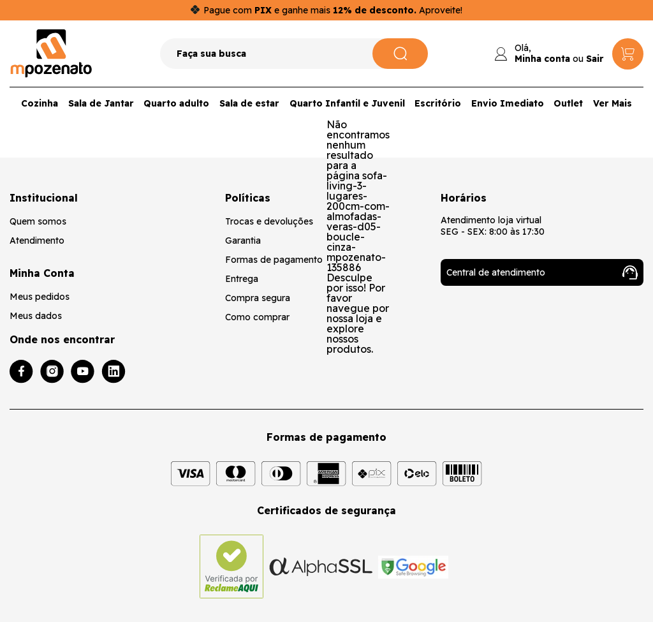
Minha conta (542, 58)
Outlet (568, 103)
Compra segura (257, 298)
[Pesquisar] (400, 53)
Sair (595, 58)
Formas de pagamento (274, 259)
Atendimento (37, 240)
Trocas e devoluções (269, 221)
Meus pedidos (40, 296)
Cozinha (39, 103)
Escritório (438, 103)
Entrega (241, 279)
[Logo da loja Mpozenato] (51, 53)
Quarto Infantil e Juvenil (347, 103)
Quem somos (38, 221)
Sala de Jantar (101, 103)
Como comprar (257, 317)
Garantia (243, 240)
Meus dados (36, 316)
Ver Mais (612, 103)
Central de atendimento (542, 272)
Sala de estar (249, 103)
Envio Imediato (507, 103)
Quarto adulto (176, 103)
